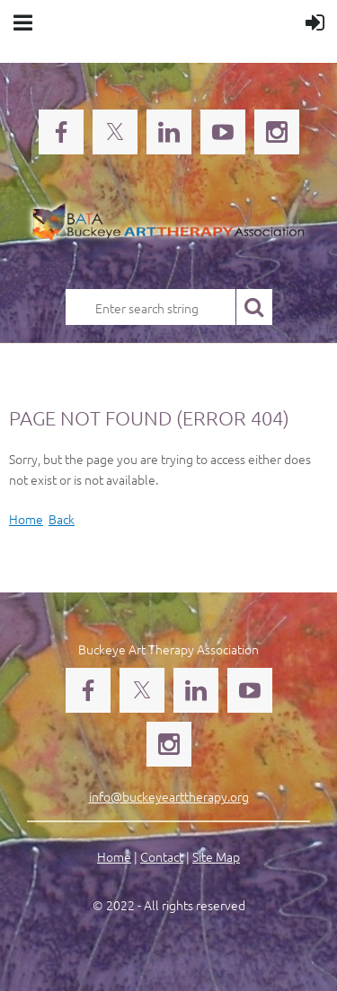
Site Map (216, 856)
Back (62, 519)
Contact (161, 856)
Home (26, 519)
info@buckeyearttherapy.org (169, 796)
